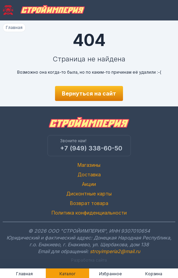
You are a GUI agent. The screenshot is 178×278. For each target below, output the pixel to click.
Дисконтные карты (89, 193)
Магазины (89, 165)
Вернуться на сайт (89, 93)
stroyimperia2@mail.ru (115, 251)
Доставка (89, 174)
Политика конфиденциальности (89, 213)
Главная (14, 27)
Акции (89, 184)
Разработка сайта (89, 260)
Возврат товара (89, 203)
